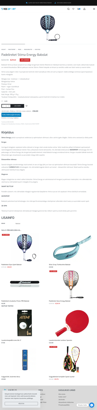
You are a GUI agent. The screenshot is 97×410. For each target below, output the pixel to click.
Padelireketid (28, 49)
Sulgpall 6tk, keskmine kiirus (10, 377)
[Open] (73, 9)
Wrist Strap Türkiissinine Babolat (59, 265)
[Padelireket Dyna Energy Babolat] (72, 284)
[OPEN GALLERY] (48, 28)
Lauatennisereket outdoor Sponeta (60, 340)
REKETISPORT (11, 49)
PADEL (19, 49)
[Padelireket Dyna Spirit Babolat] (25, 247)
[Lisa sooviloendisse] (26, 106)
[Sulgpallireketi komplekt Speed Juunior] (72, 360)
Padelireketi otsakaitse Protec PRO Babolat (15, 301)
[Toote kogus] (6, 106)
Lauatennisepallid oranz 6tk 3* (11, 340)
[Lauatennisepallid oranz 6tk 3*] (25, 323)
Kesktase (37, 49)
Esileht (3, 49)
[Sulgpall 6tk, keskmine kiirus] (24, 359)
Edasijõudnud (11, 124)
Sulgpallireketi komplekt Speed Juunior (62, 377)
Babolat (18, 223)
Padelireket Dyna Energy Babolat (59, 301)
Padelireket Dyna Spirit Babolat (11, 265)
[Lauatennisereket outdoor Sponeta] (72, 323)
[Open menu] (94, 9)
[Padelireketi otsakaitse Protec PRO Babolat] (25, 284)
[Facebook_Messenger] (91, 405)
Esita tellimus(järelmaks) (11, 115)
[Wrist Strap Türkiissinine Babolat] (72, 247)
